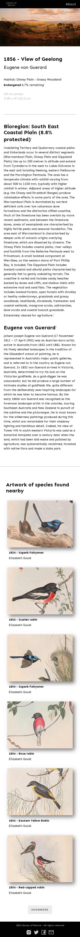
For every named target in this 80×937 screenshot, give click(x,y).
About (71, 4)
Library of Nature (11, 4)
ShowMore (40, 909)
